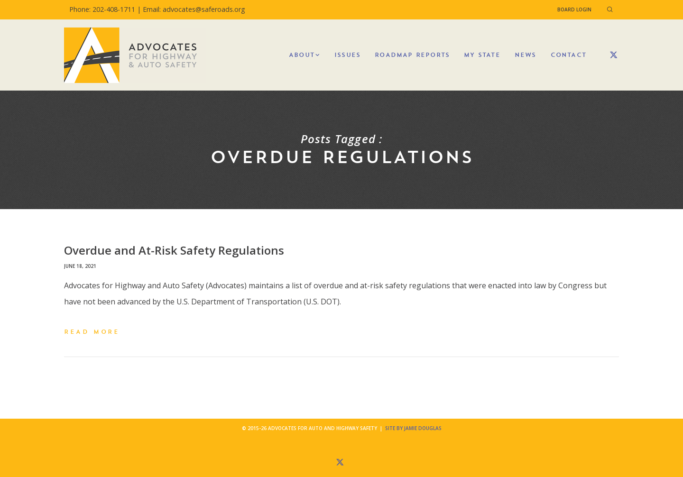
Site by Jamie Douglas (413, 428)
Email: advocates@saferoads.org (194, 9)
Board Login (574, 9)
